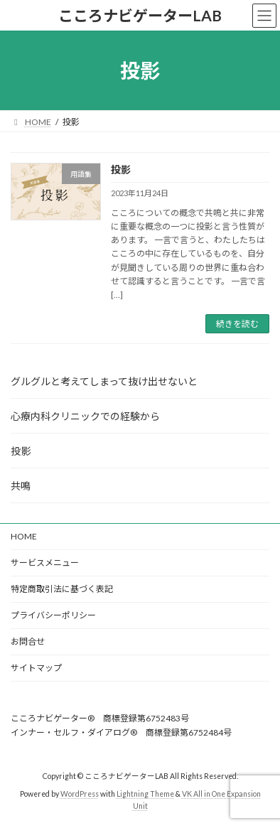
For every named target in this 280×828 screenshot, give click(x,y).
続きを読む (237, 323)
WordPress (79, 794)
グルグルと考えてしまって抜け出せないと (104, 381)
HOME (24, 536)
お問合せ (28, 641)
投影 (121, 169)
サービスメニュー (45, 562)
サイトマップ (36, 667)
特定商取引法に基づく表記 (62, 589)
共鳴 (21, 486)
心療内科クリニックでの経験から (85, 416)
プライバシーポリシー (53, 615)
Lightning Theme (145, 794)
